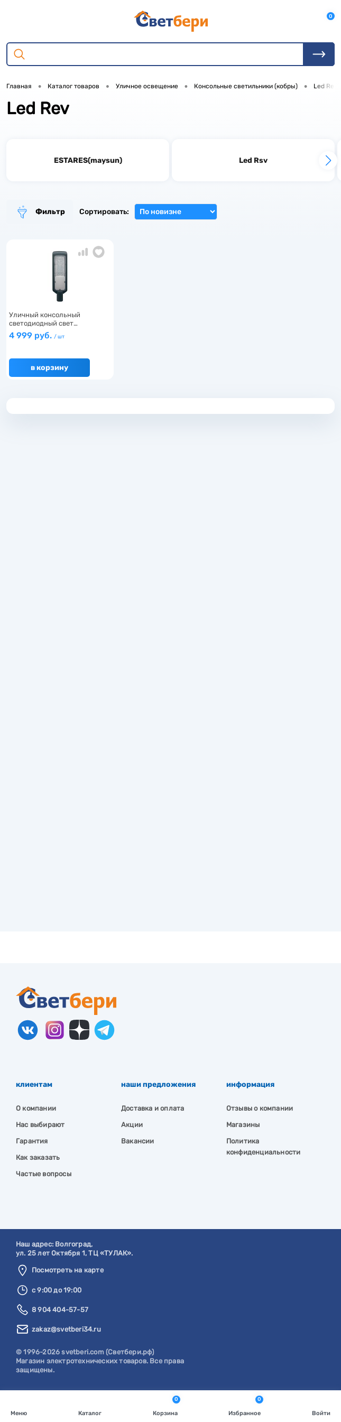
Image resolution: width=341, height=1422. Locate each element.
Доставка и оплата (152, 1108)
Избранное (245, 1405)
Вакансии (137, 1141)
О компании (36, 1108)
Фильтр (39, 212)
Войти (321, 1405)
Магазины (243, 1125)
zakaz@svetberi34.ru (66, 1329)
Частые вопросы (43, 1174)
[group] (87, 160)
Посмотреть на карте (68, 1270)
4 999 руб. (36, 335)
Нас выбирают (40, 1125)
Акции (132, 1125)
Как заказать (38, 1157)
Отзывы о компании (259, 1108)
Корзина (166, 1405)
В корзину (49, 367)
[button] (328, 160)
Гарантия (32, 1141)
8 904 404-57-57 (60, 1310)
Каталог (90, 1405)
